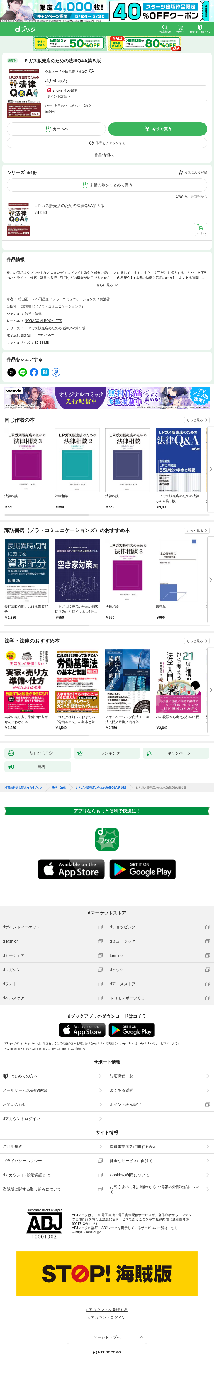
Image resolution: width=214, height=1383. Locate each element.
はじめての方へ (20, 1076)
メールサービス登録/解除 (25, 1090)
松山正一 (51, 72)
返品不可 (50, 111)
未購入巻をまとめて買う (111, 185)
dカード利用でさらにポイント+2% (66, 105)
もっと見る (194, 420)
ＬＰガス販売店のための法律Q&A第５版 (69, 205)
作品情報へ (104, 155)
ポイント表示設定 (125, 1104)
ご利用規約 (12, 1146)
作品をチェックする (111, 143)
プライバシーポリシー (22, 1160)
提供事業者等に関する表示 (133, 1146)
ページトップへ (107, 1337)
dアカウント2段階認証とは (26, 1175)
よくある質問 (121, 1090)
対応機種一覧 (121, 1076)
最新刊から (199, 196)
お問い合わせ (14, 1104)
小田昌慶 (68, 72)
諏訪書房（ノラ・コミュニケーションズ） (53, 306)
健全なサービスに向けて (131, 1160)
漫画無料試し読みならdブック (23, 787)
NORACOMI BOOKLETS (43, 321)
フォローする (91, 71)
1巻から (182, 196)
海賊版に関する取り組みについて (32, 1189)
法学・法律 (33, 314)
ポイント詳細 (57, 96)
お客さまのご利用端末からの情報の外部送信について (155, 1189)
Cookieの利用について (129, 1175)
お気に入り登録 (195, 172)
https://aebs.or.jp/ (88, 1232)
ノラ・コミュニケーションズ (74, 299)
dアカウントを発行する (107, 1310)
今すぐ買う (162, 129)
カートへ (60, 129)
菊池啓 (105, 299)
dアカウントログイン (21, 1118)
